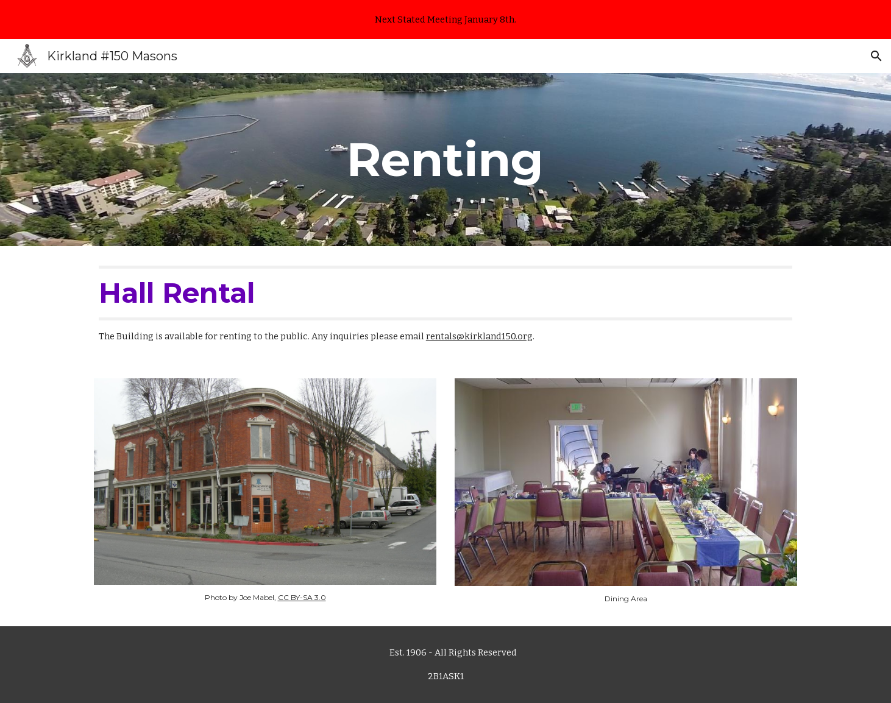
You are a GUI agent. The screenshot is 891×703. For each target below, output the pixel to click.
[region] (445, 19)
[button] (876, 56)
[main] (445, 159)
